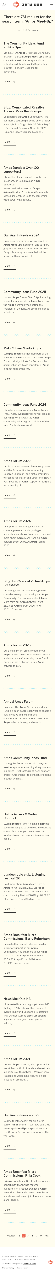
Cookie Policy (22, 1268)
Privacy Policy (8, 1268)
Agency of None (29, 1263)
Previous (11, 1235)
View (7, 81)
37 (40, 1235)
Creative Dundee (27, 3)
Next (47, 1235)
